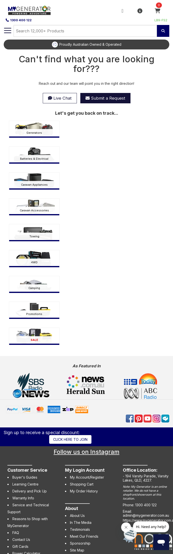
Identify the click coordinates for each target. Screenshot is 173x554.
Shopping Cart (81, 484)
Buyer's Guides (24, 477)
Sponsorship (80, 543)
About (71, 508)
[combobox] (85, 31)
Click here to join (70, 439)
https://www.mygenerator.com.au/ (148, 520)
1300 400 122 (19, 20)
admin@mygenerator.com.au (146, 515)
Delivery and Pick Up (29, 491)
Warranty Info (23, 498)
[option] (86, 44)
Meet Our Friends (84, 536)
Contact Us (21, 539)
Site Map (77, 550)
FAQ (15, 533)
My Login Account (85, 470)
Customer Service (27, 470)
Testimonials (80, 529)
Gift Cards (20, 546)
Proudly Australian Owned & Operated (90, 44)
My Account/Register (87, 477)
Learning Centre (25, 484)
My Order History (84, 491)
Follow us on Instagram (86, 451)
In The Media (80, 522)
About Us (77, 515)
